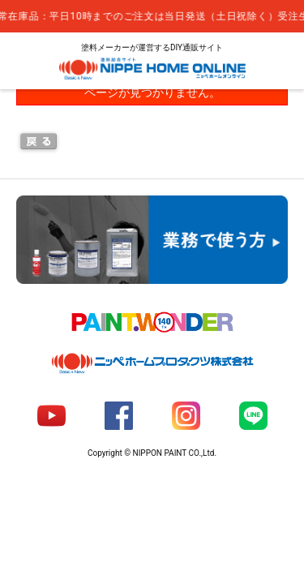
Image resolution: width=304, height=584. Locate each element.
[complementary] (152, 16)
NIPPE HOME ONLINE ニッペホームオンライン (152, 68)
